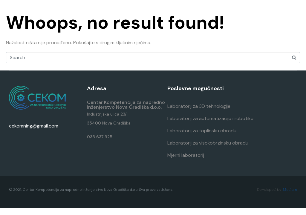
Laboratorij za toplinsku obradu (201, 131)
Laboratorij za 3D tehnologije (198, 106)
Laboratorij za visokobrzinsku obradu (207, 143)
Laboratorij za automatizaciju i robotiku (210, 118)
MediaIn (290, 189)
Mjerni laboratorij (185, 155)
